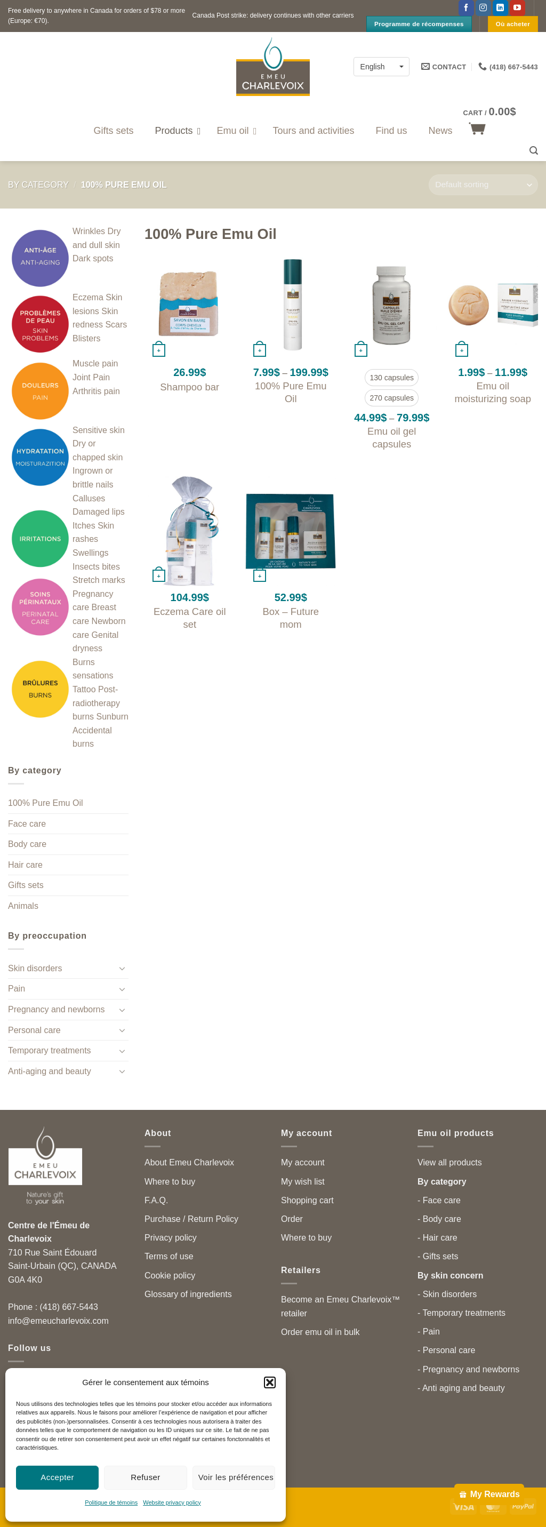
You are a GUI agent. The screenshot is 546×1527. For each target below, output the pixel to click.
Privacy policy (170, 1237)
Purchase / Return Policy (191, 1219)
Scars (116, 324)
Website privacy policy (172, 1502)
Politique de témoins (111, 1502)
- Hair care (437, 1237)
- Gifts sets (437, 1256)
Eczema (88, 297)
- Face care (439, 1200)
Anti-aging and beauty (49, 1071)
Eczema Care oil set (190, 618)
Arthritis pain (96, 391)
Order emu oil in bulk (320, 1332)
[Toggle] (122, 968)
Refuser (145, 1477)
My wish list (303, 1181)
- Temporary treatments (461, 1312)
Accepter (57, 1477)
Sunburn (112, 716)
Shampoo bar (189, 387)
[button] (269, 1382)
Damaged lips (99, 511)
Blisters (86, 338)
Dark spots (93, 258)
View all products (449, 1162)
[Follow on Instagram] (483, 8)
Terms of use (169, 1256)
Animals (23, 905)
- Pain (428, 1331)
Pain (16, 988)
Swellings (91, 552)
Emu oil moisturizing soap (492, 392)
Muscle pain (95, 363)
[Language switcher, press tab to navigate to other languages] (382, 66)
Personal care (34, 1030)
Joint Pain (91, 377)
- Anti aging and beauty (461, 1388)
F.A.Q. (156, 1200)
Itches (84, 525)
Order (292, 1219)
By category (38, 184)
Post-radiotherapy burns (96, 703)
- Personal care (446, 1350)
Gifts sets (26, 885)
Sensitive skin (99, 430)
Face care (27, 823)
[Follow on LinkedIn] (500, 8)
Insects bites (96, 566)
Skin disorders (35, 968)
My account (303, 1162)
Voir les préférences (236, 1477)
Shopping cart (307, 1200)
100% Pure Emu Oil (45, 803)
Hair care (25, 864)
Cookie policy (169, 1275)
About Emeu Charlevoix (189, 1162)
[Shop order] (483, 184)
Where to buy (169, 1181)
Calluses (89, 498)
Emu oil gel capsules (391, 438)
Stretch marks (99, 580)
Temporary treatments (49, 1050)
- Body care (439, 1219)
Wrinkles (89, 231)
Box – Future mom (290, 618)
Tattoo (84, 689)
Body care (27, 844)
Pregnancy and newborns (56, 1009)
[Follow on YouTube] (517, 8)
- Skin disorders (447, 1294)
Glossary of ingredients (188, 1294)
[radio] (391, 378)
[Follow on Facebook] (466, 8)
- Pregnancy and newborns (468, 1369)
